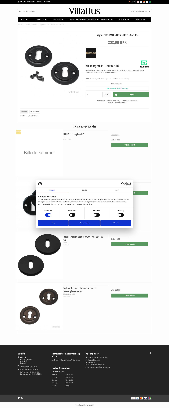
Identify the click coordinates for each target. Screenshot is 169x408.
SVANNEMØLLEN (111, 72)
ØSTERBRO (98, 72)
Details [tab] (84, 190)
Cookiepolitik (89, 405)
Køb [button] (123, 94)
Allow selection (84, 223)
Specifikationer (34, 112)
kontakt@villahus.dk (31, 369)
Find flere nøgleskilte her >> (29, 116)
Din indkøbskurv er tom (140, 11)
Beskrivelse (24, 112)
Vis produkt (129, 145)
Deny (53, 223)
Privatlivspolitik (80, 405)
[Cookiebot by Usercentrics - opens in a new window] (121, 183)
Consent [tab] (52, 190)
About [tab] (117, 190)
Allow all (115, 223)
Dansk (132, 1)
